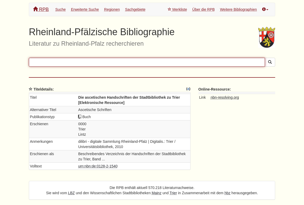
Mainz (156, 193)
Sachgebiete (135, 9)
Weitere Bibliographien (238, 9)
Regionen (112, 9)
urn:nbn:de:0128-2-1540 (97, 166)
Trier (173, 193)
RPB (41, 9)
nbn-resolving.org (225, 97)
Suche (60, 9)
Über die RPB (203, 9)
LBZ (71, 193)
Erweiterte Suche (85, 9)
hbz (228, 193)
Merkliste (177, 9)
